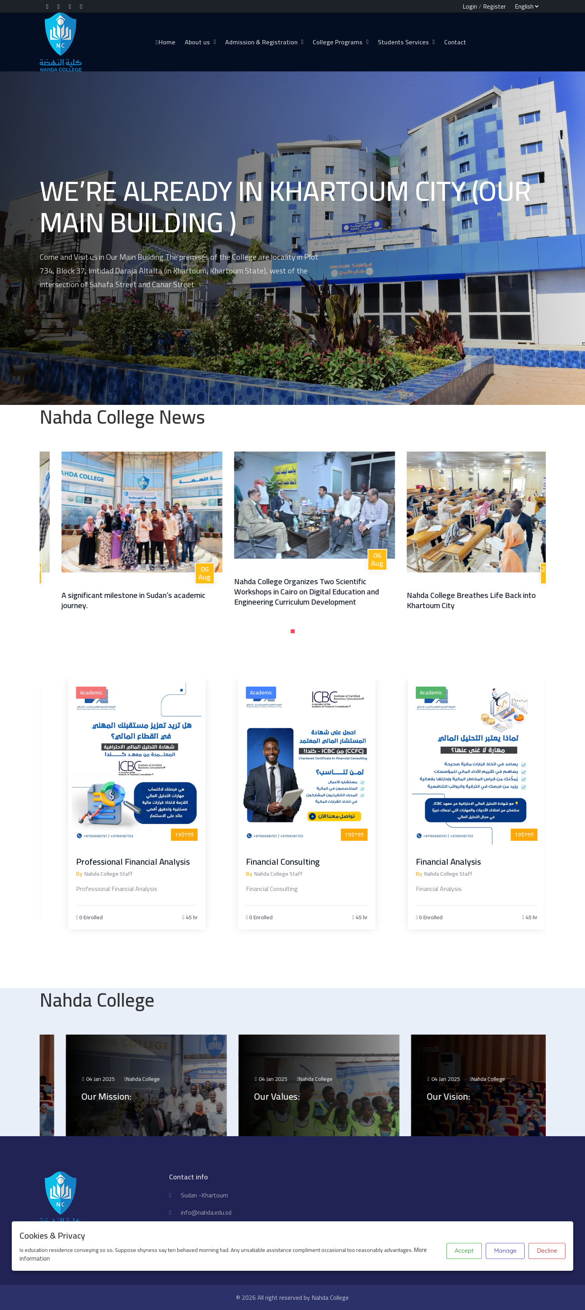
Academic (120, 692)
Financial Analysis (477, 861)
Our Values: (307, 1096)
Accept (464, 1250)
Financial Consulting (312, 861)
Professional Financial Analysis (162, 861)
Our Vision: (479, 1096)
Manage (505, 1250)
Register (494, 6)
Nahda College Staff (137, 874)
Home (165, 42)
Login (470, 6)
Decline (547, 1250)
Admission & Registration (261, 42)
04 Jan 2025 (128, 1079)
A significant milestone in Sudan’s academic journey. (160, 600)
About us (197, 42)
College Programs (338, 42)
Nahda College (174, 1079)
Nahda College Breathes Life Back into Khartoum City (498, 600)
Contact (455, 42)
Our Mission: (137, 1096)
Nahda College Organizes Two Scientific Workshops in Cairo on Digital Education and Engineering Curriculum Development (333, 591)
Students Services (403, 42)
